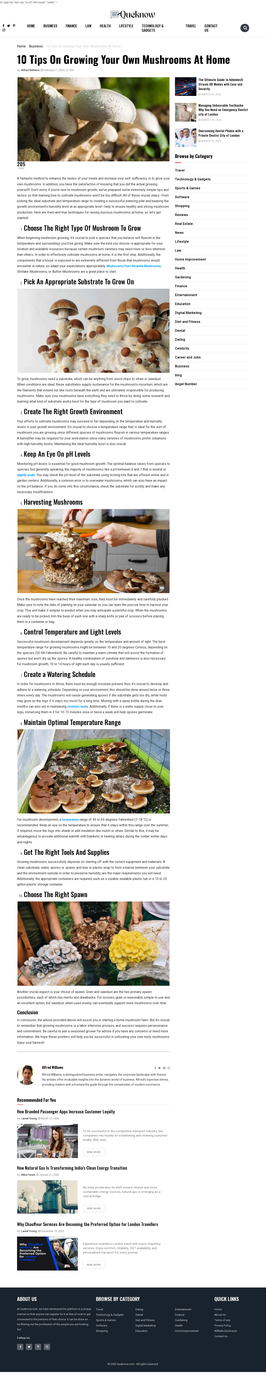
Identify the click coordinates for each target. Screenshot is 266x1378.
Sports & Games (106, 1326)
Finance (71, 25)
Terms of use (222, 1326)
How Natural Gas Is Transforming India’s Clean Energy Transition (79, 1167)
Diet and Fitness (145, 1326)
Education (141, 1337)
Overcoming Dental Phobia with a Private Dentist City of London (225, 131)
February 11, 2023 (53, 70)
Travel (191, 25)
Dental (139, 1321)
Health (105, 25)
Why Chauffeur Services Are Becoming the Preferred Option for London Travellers (85, 1226)
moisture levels (78, 706)
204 (70, 70)
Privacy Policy (222, 1331)
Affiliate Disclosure (225, 1337)
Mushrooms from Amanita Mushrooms (135, 266)
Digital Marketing (145, 1331)
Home (31, 25)
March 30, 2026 (213, 94)
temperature (71, 820)
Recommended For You (36, 1100)
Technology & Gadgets (153, 28)
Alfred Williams (30, 70)
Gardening (181, 1326)
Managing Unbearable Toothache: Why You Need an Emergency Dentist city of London (225, 109)
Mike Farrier (28, 1174)
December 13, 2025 (51, 1236)
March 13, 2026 (48, 1118)
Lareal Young (29, 1118)
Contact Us (211, 28)
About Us (220, 1321)
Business (50, 25)
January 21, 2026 (47, 1174)
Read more (94, 1152)
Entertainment (183, 1315)
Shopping (102, 1337)
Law (88, 25)
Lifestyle (126, 25)
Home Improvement (187, 1337)
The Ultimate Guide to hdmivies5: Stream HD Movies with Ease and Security (225, 84)
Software (101, 1331)
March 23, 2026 (213, 119)
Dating (139, 1315)
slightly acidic (27, 475)
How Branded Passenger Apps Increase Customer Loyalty (72, 1111)
